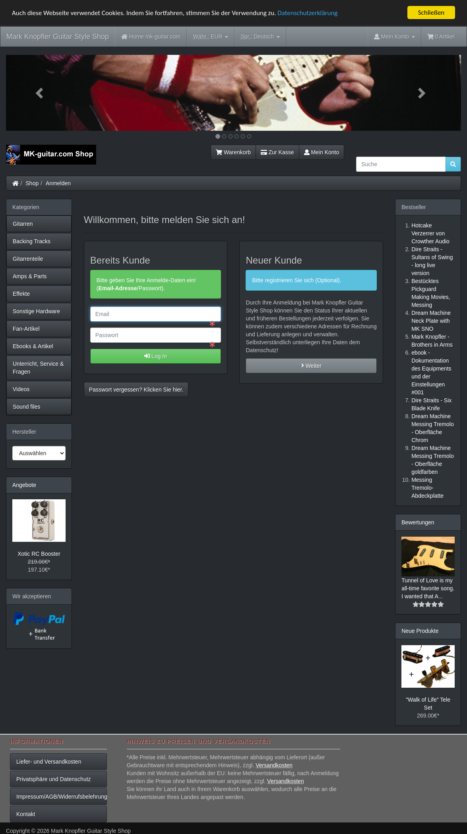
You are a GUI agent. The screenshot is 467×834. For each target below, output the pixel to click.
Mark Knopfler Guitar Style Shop (57, 37)
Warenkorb (233, 152)
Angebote (24, 485)
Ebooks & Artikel (33, 346)
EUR (210, 36)
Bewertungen (417, 522)
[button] (40, 93)
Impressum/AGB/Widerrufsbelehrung (61, 796)
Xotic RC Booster (38, 554)
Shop (32, 183)
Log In (155, 356)
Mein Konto (321, 152)
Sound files (26, 406)
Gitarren (23, 224)
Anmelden (58, 183)
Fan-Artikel (26, 329)
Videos (21, 389)
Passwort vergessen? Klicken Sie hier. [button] (136, 389)
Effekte (21, 294)
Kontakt (25, 814)
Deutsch (260, 36)
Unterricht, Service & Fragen (38, 368)
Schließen (431, 12)
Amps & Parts (30, 276)
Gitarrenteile (28, 259)
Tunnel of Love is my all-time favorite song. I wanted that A (427, 588)
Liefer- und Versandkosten (48, 761)
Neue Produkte (419, 631)
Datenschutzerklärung (307, 13)
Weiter (311, 366)
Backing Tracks (31, 241)
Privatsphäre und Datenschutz (53, 779)
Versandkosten (274, 765)
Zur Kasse (277, 152)
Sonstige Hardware (36, 311)
